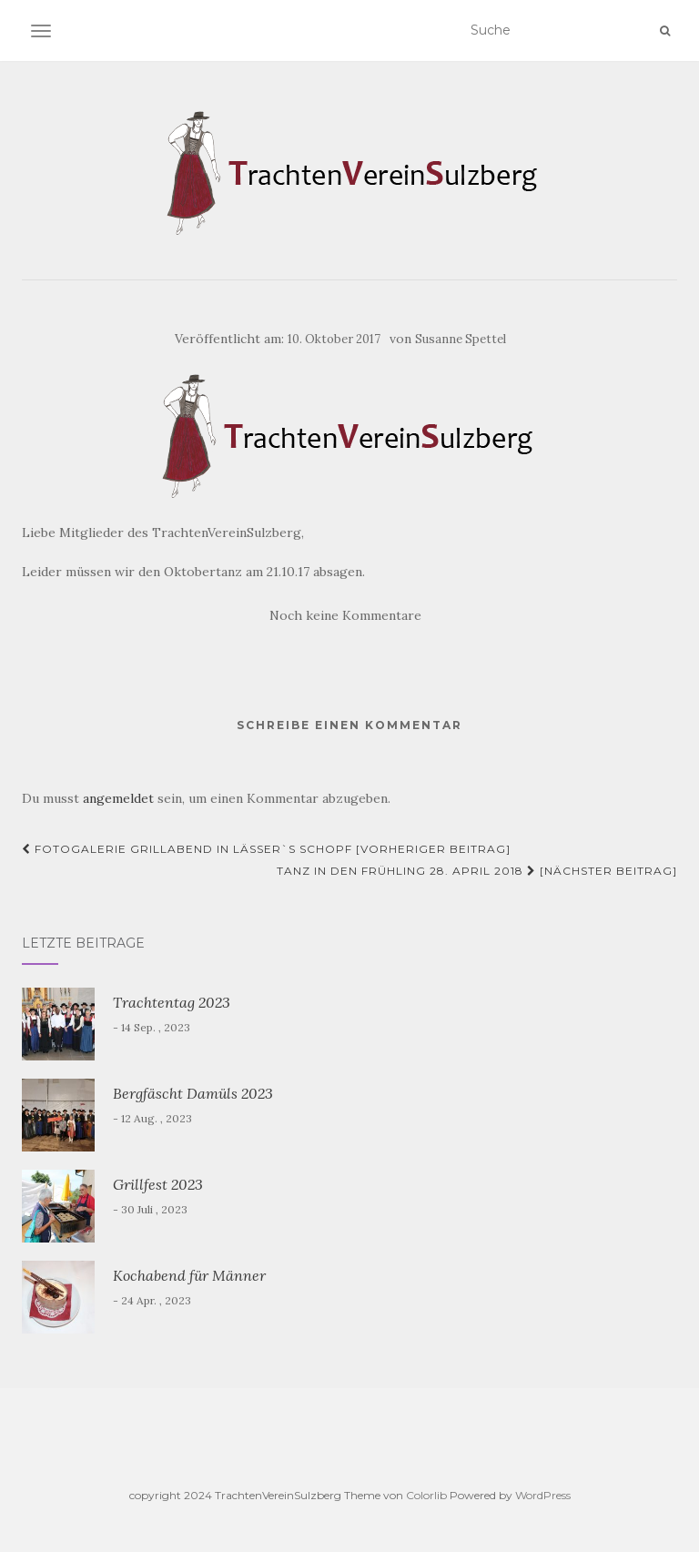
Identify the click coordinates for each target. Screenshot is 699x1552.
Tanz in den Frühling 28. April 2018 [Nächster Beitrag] (477, 870)
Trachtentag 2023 (171, 1002)
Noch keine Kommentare (345, 615)
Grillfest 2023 (158, 1184)
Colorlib (426, 1495)
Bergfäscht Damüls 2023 (193, 1093)
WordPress (543, 1495)
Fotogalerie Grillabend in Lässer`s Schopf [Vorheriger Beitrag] (266, 849)
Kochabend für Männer (189, 1275)
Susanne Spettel (460, 339)
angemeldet (118, 798)
